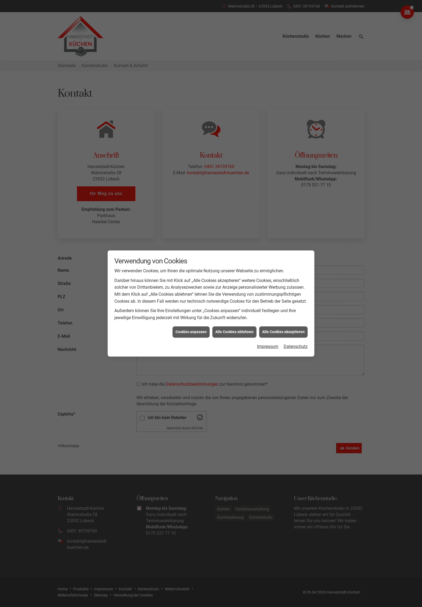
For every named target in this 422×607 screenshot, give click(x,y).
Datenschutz (296, 334)
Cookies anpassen (191, 320)
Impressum (267, 334)
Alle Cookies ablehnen (234, 320)
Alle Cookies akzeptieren (283, 320)
